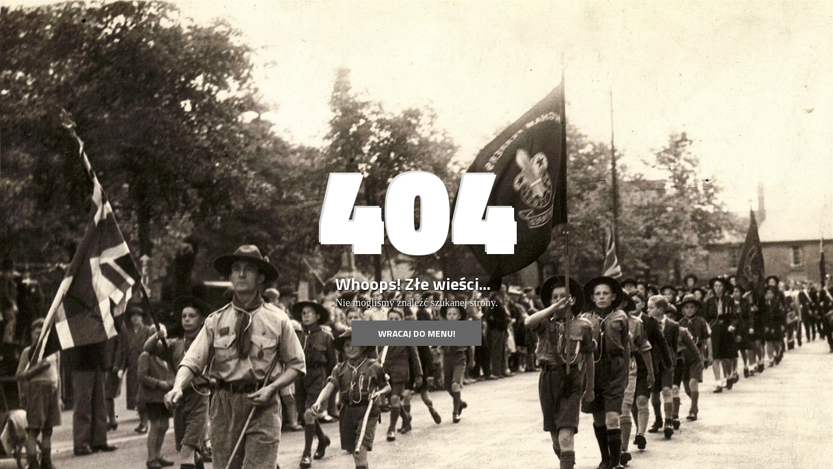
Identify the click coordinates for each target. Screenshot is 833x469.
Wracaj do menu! (417, 333)
